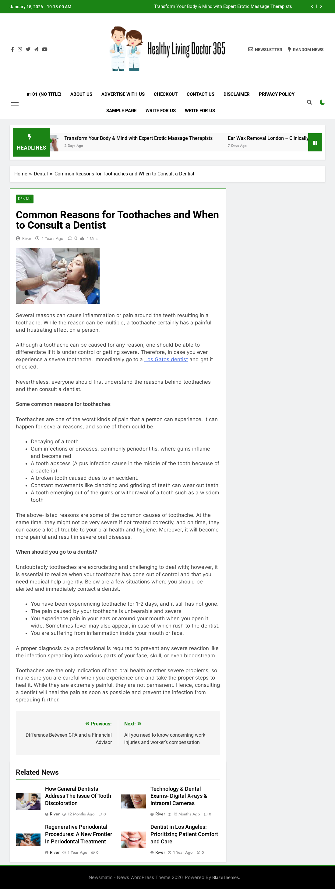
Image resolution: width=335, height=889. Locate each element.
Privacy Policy (276, 94)
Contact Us (200, 94)
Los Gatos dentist (166, 359)
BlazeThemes (225, 877)
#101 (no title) (44, 94)
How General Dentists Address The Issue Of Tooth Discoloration (78, 796)
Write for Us (161, 110)
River (26, 238)
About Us (81, 94)
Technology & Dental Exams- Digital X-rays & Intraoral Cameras (178, 796)
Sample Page (121, 110)
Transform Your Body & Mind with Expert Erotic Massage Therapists (223, 6)
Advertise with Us (123, 94)
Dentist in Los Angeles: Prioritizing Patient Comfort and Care (184, 834)
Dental (24, 199)
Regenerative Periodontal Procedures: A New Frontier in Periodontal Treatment (78, 834)
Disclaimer (237, 94)
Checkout (166, 94)
